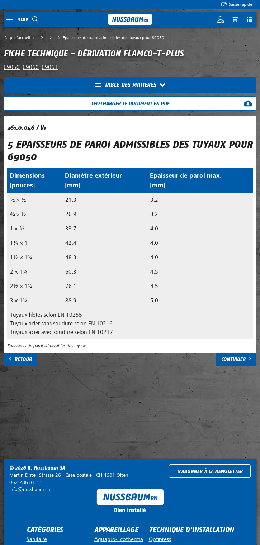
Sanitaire (37, 539)
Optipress (160, 539)
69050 (12, 67)
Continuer (233, 359)
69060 (31, 67)
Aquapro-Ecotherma (118, 539)
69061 (50, 67)
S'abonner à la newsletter (210, 471)
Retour (23, 359)
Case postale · (68, 475)
